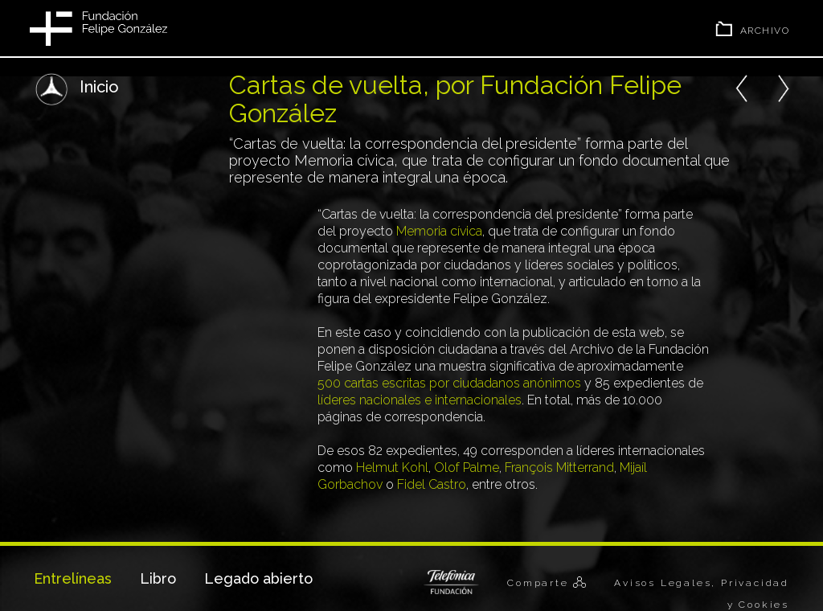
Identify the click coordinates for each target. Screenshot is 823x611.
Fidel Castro (431, 484)
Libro (158, 578)
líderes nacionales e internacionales (419, 400)
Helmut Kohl (392, 467)
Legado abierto (258, 578)
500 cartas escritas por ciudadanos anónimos (449, 383)
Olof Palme (466, 467)
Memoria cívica (439, 231)
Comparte (540, 582)
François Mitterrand (559, 467)
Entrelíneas (73, 578)
